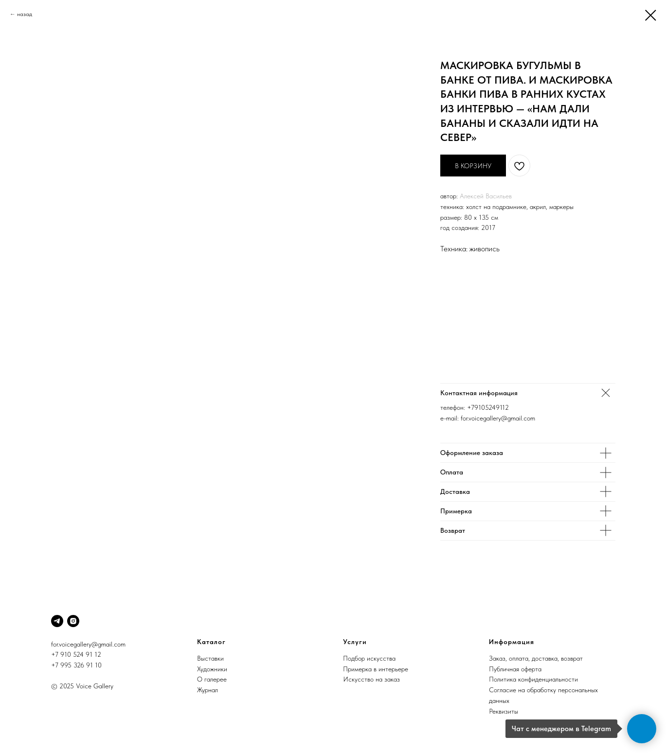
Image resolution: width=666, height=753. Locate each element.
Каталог (211, 642)
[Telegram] (57, 621)
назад (24, 14)
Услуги (355, 642)
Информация (511, 642)
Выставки (210, 658)
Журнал (207, 690)
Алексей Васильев (486, 196)
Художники (212, 669)
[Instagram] (73, 621)
